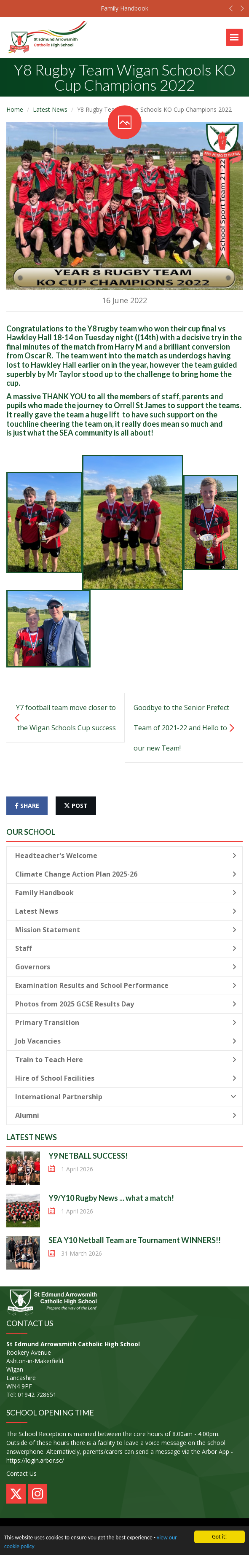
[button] (231, 10)
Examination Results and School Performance (125, 985)
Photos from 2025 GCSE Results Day (125, 1004)
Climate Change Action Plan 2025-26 (125, 874)
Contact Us (21, 1473)
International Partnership (125, 1096)
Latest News (50, 109)
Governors (125, 966)
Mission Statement (125, 929)
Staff (125, 948)
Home (14, 109)
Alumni (125, 1115)
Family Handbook (124, 8)
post (76, 806)
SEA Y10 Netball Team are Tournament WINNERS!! (134, 1240)
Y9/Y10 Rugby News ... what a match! (111, 1198)
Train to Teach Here (125, 1059)
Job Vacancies (125, 1041)
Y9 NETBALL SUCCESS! (88, 1155)
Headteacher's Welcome (125, 855)
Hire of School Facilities (125, 1078)
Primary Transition (125, 1022)
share (27, 806)
